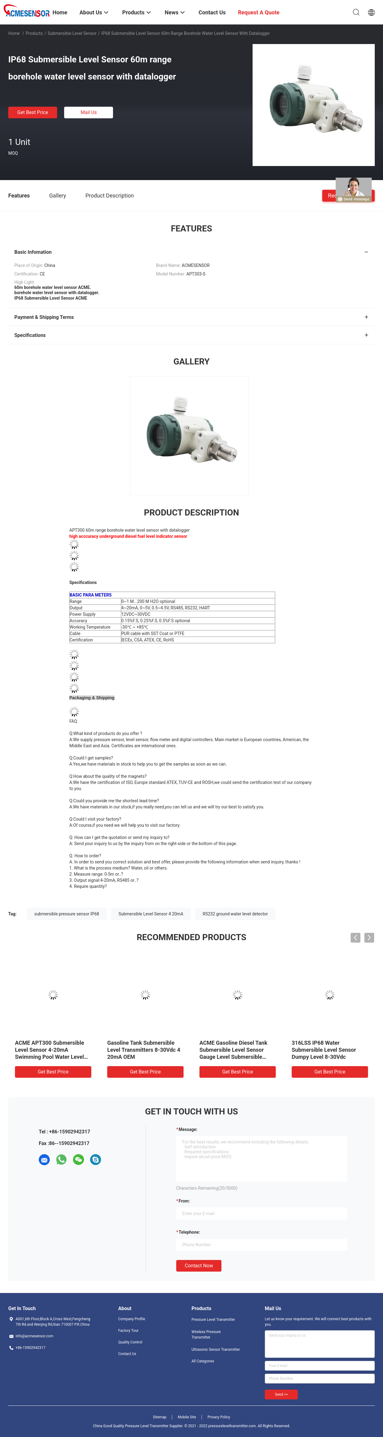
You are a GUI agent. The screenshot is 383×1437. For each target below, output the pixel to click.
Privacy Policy (218, 1417)
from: (184, 1201)
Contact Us (127, 1354)
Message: (188, 1129)
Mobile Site (187, 1417)
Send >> (281, 1394)
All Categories (203, 1361)
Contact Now (199, 1266)
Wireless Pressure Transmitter (206, 1334)
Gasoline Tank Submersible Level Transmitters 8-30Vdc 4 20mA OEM (143, 1050)
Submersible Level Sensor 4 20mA (151, 913)
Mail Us (89, 112)
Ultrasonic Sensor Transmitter (216, 1349)
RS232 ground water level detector (235, 913)
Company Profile (131, 1319)
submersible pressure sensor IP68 (67, 913)
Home (14, 33)
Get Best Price (32, 112)
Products (34, 33)
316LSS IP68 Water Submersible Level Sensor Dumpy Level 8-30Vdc (324, 1050)
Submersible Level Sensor (72, 33)
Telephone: (189, 1232)
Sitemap (159, 1417)
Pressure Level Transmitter (213, 1319)
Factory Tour (128, 1330)
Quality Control (130, 1342)
